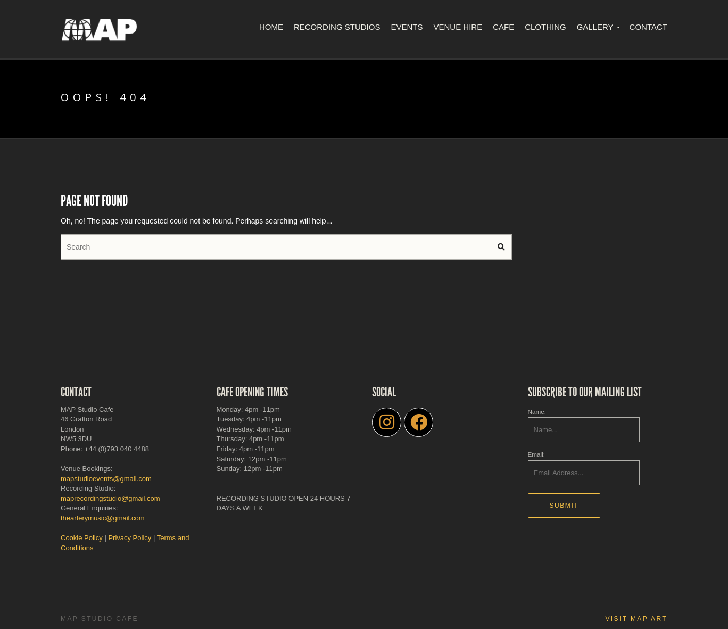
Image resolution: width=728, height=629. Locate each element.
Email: (536, 454)
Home (271, 26)
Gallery (595, 26)
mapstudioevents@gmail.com (106, 479)
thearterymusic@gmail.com (103, 518)
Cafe (503, 26)
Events (407, 26)
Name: (537, 411)
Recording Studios (337, 26)
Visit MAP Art (636, 619)
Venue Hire (457, 26)
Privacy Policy (129, 538)
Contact (648, 26)
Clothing (545, 26)
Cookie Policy (82, 538)
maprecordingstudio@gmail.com (110, 498)
